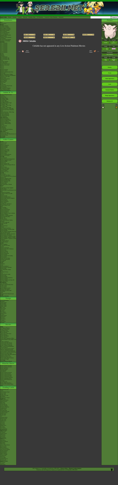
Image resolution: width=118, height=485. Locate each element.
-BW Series (2, 424)
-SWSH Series (3, 420)
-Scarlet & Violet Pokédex (5, 39)
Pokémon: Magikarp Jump (5, 178)
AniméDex (2, 95)
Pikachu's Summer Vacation (6, 365)
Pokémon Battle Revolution (6, 235)
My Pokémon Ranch (4, 240)
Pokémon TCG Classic (5, 397)
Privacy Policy (64, 468)
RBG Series (2, 307)
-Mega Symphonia (4, 441)
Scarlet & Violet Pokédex (51, 17)
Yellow (1, 273)
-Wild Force (2, 456)
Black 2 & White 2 (4, 208)
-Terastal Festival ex (4, 448)
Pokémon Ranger (3, 254)
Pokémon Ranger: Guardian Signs (7, 229)
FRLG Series (3, 312)
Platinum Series (3, 315)
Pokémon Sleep (3, 153)
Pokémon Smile (3, 167)
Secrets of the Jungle (4, 359)
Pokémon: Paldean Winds (5, 123)
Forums (15, 17)
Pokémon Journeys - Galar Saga (6, 108)
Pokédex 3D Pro (3, 218)
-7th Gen (2, 68)
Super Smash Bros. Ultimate (6, 184)
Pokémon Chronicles (4, 113)
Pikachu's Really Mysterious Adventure (6, 380)
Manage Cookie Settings (75, 468)
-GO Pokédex (3, 38)
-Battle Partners (3, 447)
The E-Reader (3, 260)
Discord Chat (3, 84)
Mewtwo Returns (3, 332)
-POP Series (2, 436)
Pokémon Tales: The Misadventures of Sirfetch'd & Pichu (8, 134)
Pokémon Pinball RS (4, 253)
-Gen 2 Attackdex (3, 44)
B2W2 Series (3, 318)
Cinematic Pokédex (4, 61)
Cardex (1, 60)
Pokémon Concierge (4, 132)
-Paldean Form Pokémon (5, 90)
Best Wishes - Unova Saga (5, 105)
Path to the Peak (3, 125)
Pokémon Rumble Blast (5, 216)
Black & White (3, 207)
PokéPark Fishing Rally (5, 259)
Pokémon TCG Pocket (4, 155)
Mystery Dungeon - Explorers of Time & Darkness (8, 239)
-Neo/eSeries (2, 427)
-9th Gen (2, 66)
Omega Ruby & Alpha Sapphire (6, 187)
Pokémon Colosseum (4, 247)
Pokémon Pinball (3, 276)
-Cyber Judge (3, 457)
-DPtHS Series (3, 425)
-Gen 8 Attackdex (3, 51)
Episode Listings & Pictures (6, 94)
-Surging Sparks (3, 408)
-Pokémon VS (3, 459)
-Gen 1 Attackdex (3, 43)
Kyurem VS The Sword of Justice (7, 348)
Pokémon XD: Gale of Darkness (6, 248)
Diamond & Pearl (3, 225)
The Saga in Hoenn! (4, 101)
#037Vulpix (91, 51)
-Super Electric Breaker (5, 449)
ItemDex (2, 53)
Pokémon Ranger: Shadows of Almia (8, 237)
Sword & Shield (3, 157)
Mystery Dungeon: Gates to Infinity (7, 213)
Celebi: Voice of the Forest (5, 333)
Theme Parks (3, 82)
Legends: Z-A (3, 144)
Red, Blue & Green (4, 271)
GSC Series (2, 309)
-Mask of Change (3, 454)
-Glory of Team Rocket (5, 444)
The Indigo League (4, 98)
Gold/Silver (2, 263)
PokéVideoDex (3, 128)
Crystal (1, 265)
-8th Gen (2, 67)
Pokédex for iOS (3, 223)
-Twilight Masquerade (4, 411)
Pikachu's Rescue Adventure (6, 366)
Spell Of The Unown (4, 331)
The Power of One (4, 330)
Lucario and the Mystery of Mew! (7, 338)
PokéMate (2, 261)
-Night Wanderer (3, 453)
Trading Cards (8, 387)
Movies (8, 324)
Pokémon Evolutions (4, 121)
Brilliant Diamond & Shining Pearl (7, 159)
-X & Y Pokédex (3, 31)
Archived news (3, 23)
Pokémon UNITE (3, 152)
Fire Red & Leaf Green (5, 245)
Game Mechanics (3, 62)
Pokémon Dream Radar (5, 209)
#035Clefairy (27, 51)
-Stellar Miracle (3, 451)
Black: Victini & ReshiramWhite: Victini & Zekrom (7, 347)
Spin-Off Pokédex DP (4, 58)
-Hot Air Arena (3, 446)
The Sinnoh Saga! (4, 103)
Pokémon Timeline (4, 69)
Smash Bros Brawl (4, 241)
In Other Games (3, 285)
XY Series (2, 320)
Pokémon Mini (3, 268)
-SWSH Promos (3, 433)
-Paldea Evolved (3, 418)
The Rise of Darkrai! (4, 341)
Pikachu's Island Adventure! (6, 374)
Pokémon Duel (3, 202)
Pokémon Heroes (3, 334)
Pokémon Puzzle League (5, 274)
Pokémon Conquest (4, 214)
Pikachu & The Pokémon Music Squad (6, 385)
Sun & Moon (3, 174)
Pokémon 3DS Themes (5, 289)
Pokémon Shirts (3, 81)
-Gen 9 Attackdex (3, 52)
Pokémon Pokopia (4, 146)
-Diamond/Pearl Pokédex (5, 29)
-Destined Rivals (3, 404)
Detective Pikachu (4, 182)
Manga (8, 298)
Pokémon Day (3, 77)
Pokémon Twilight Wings (5, 120)
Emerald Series (3, 313)
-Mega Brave (3, 440)
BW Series (2, 317)
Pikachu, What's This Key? (5, 383)
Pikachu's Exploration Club (6, 376)
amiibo (1, 292)
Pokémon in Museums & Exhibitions (8, 75)
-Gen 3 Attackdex (3, 45)
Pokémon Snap (3, 275)
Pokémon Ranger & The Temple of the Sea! (8, 340)
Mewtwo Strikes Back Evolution (7, 357)
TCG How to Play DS (4, 222)
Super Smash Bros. (4, 281)
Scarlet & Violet (3, 142)
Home (9, 17)
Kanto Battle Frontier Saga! (6, 102)
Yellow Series (3, 308)
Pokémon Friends (3, 147)
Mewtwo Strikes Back (4, 329)
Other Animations (3, 130)
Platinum (2, 227)
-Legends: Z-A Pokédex (5, 40)
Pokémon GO (3, 148)
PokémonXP (2, 73)
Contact (20, 17)
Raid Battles (2, 396)
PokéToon (2, 124)
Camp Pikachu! (3, 370)
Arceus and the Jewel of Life (6, 344)
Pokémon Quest (3, 183)
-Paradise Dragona (4, 450)
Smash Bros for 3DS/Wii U (6, 203)
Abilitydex (2, 55)
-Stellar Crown (3, 409)
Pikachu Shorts (8, 363)
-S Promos (2, 463)
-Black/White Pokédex (5, 30)
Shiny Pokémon (3, 116)
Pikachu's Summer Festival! (6, 372)
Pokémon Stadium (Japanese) (6, 277)
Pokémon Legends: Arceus (5, 160)
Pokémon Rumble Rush (5, 179)
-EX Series (2, 426)
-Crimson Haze (3, 455)
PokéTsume (2, 137)
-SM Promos (2, 434)
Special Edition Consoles (5, 288)
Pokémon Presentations (5, 78)
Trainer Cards (3, 393)
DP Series (2, 314)
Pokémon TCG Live (4, 171)
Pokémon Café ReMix (4, 149)
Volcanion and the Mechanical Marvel (8, 354)
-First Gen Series (3, 428)
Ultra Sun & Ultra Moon (5, 175)
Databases (8, 20)
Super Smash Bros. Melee (5, 269)
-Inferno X (2, 439)
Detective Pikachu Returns (5, 154)
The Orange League (4, 99)
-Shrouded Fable (3, 410)
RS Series (2, 310)
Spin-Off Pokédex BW (5, 59)
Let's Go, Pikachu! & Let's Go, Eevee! (8, 176)
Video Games (8, 139)
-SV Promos (2, 432)
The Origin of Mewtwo (5, 327)
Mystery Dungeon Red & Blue (6, 255)
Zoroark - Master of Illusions (6, 345)
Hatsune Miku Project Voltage (6, 74)
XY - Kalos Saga (3, 106)
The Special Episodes (4, 114)
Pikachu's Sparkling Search (5, 378)
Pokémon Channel (4, 251)
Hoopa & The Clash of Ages (6, 353)
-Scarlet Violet (3, 419)
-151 (1, 416)
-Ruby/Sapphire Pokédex (5, 28)
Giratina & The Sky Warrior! (6, 342)
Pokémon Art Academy (5, 192)
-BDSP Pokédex (3, 36)
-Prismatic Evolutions (4, 406)
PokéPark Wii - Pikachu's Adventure (7, 233)
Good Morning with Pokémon (6, 129)
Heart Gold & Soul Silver (5, 228)
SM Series (2, 322)
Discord (25, 17)
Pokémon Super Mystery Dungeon (7, 198)
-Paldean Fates (3, 413)
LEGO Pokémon (3, 80)
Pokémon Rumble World (5, 197)
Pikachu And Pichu (4, 368)
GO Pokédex (40, 17)
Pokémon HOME (3, 161)
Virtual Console (3, 286)
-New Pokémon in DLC (5, 89)
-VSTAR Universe (4, 458)
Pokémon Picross (3, 199)
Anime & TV (8, 92)
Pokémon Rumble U (4, 212)
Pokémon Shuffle (3, 195)
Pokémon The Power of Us (5, 356)
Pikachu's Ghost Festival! (5, 373)
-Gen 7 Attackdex (3, 50)
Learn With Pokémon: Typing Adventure (6, 220)
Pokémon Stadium (4, 278)
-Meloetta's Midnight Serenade (6, 349)
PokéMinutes (3, 127)
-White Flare (2, 403)
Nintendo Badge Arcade (5, 205)
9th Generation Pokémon (5, 88)
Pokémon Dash (3, 250)
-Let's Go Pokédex (4, 33)
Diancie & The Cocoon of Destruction (8, 352)
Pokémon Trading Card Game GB (7, 280)
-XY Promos (2, 435)
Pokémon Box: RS (4, 252)
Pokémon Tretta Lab (4, 210)
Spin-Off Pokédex (4, 56)
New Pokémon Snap (4, 169)
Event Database (3, 86)
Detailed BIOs (3, 303)
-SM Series (2, 421)
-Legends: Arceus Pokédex (5, 37)
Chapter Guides (3, 305)
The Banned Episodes (4, 115)
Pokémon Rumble (4, 230)
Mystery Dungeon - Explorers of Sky (8, 236)
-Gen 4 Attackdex (3, 46)
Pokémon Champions (4, 145)
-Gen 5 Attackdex (3, 47)
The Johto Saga (3, 100)
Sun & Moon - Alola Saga (5, 107)
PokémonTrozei (3, 256)
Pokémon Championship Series (6, 71)
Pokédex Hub (31, 17)
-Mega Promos (3, 431)
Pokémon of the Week (4, 65)
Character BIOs (3, 302)
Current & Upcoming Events (6, 85)
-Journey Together (4, 405)
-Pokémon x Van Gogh (5, 76)
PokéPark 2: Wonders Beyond (6, 215)
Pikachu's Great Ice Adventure (6, 377)
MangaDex (2, 301)
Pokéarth (61, 17)
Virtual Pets (2, 291)
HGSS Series (3, 316)
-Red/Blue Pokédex (4, 25)
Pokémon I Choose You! (5, 355)
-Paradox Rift (3, 415)
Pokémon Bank (3, 189)
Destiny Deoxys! (3, 337)
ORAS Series (3, 321)
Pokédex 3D (2, 217)
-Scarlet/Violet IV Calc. (5, 63)
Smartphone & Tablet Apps (5, 290)
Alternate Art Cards (4, 395)
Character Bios (3, 97)
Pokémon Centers (3, 70)
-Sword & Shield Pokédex (5, 35)
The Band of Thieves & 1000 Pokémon (6, 194)
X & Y (1, 186)
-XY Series (2, 423)
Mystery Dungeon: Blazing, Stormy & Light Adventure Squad (8, 232)
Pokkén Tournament (4, 201)
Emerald (2, 246)
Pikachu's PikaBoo (4, 369)
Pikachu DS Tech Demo (5, 258)
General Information (4, 300)
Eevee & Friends (3, 381)
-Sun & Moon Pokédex (5, 32)
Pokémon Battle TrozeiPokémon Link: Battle (8, 191)
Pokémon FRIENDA (4, 296)
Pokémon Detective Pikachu (6, 361)
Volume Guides (3, 306)
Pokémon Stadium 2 (4, 266)
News (1, 22)
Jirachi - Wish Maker (4, 336)
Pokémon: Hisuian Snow (5, 122)
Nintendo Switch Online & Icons (7, 293)
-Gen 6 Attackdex (3, 48)
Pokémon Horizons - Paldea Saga (7, 112)
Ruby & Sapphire (3, 244)
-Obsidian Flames (3, 417)
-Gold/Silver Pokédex (4, 27)
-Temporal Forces (3, 412)
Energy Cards (3, 394)
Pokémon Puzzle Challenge (6, 267)
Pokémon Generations (4, 118)
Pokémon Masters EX (4, 150)
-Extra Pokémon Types (5, 391)
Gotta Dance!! (3, 371)
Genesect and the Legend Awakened (7, 350)
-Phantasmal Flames (4, 400)
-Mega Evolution (3, 401)
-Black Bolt (2, 402)
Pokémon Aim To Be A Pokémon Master (7, 110)
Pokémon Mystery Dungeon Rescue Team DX (7, 165)
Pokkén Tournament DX (5, 180)
